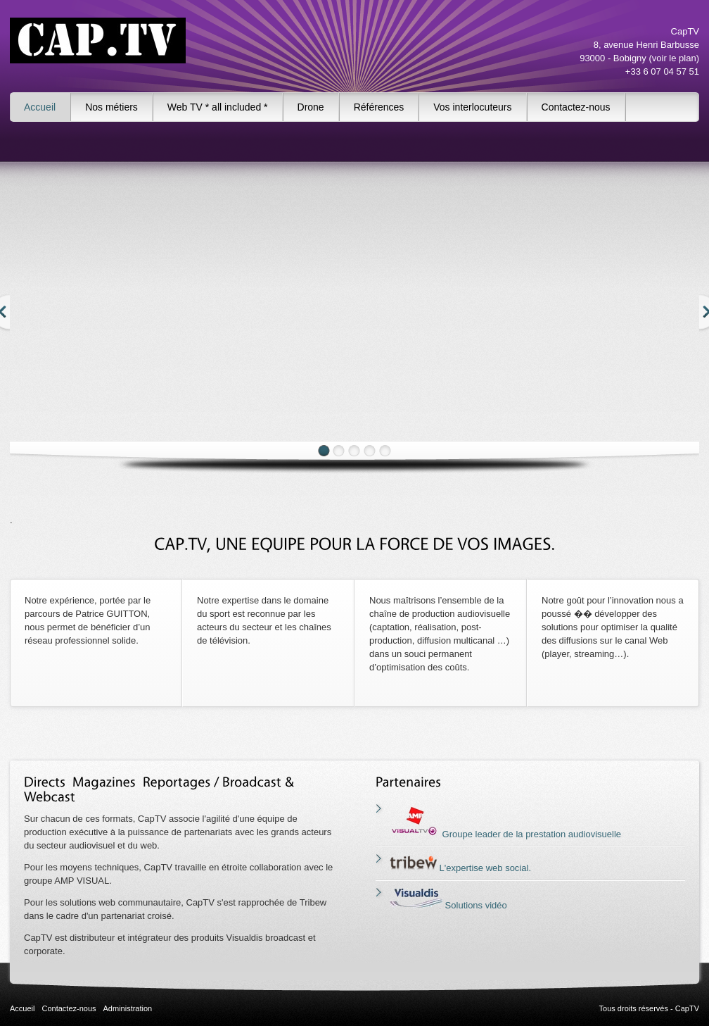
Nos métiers (111, 107)
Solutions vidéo (448, 905)
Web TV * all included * (217, 107)
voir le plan (674, 58)
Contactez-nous (576, 107)
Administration (128, 1008)
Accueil (40, 107)
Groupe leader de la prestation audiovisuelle (505, 834)
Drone (311, 107)
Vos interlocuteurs (472, 107)
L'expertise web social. (460, 868)
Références (379, 107)
